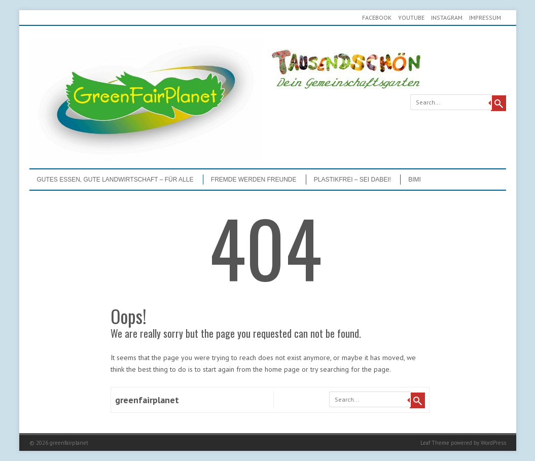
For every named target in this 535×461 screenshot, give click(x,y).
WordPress (493, 442)
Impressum (485, 17)
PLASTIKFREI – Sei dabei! (352, 179)
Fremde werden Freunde (254, 179)
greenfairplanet (147, 400)
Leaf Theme (434, 442)
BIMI (414, 179)
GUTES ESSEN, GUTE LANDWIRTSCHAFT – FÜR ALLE (115, 179)
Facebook (376, 17)
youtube (411, 17)
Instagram (446, 17)
